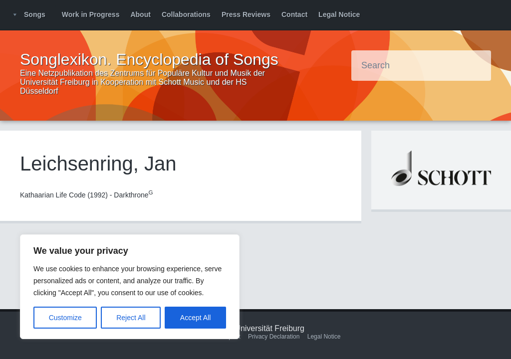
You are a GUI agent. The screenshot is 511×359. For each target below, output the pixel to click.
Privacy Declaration (273, 336)
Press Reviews (246, 14)
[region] (130, 286)
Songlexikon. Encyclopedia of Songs (149, 59)
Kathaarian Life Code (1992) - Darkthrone (86, 195)
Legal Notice (339, 14)
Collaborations (186, 14)
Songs (34, 14)
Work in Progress (91, 14)
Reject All (130, 318)
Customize (65, 318)
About (140, 14)
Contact (294, 14)
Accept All (195, 318)
